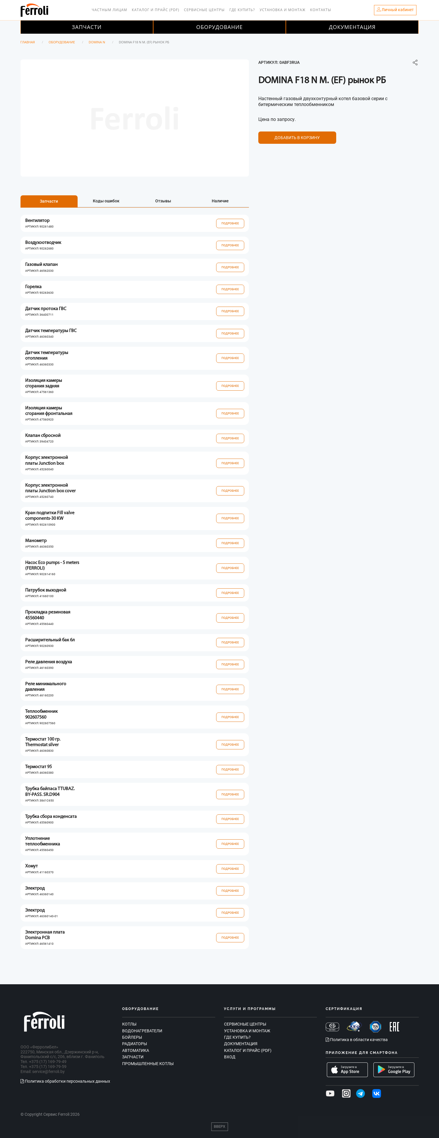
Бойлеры (132, 1037)
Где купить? (242, 9)
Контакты (320, 9)
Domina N (97, 42)
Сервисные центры (204, 9)
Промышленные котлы (148, 1063)
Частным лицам (109, 9)
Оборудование (219, 26)
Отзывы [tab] (163, 201)
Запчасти (87, 26)
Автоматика (135, 1050)
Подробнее (230, 223)
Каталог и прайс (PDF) (155, 9)
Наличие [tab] (220, 201)
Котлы (129, 1024)
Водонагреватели (142, 1030)
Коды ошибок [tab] (106, 201)
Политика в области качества (357, 1039)
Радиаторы (134, 1043)
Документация (352, 26)
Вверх (219, 1126)
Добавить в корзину (297, 137)
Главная (28, 42)
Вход (229, 1057)
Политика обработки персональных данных (65, 1081)
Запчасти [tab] (49, 201)
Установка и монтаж (282, 9)
